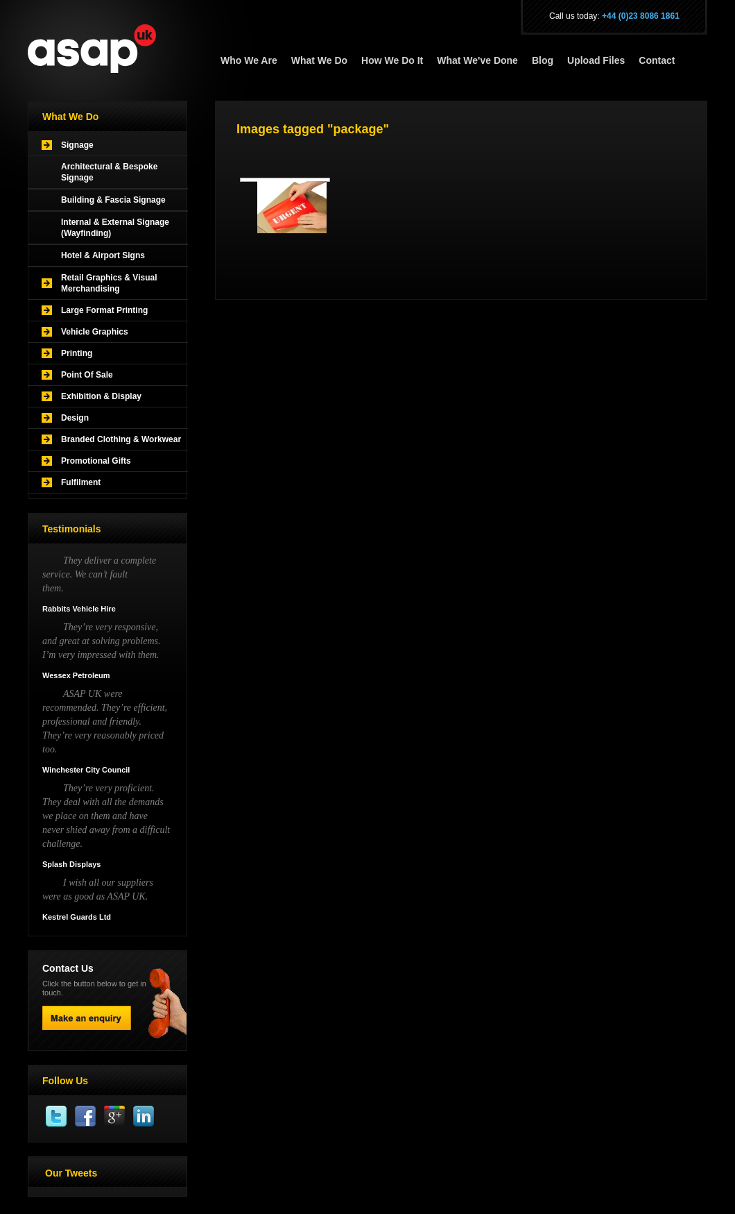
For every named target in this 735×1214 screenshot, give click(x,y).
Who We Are (248, 61)
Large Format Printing (104, 310)
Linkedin (144, 1117)
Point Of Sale (87, 375)
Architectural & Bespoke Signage (109, 172)
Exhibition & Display (101, 396)
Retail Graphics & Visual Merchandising (109, 283)
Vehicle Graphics (94, 332)
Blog (542, 61)
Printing (76, 353)
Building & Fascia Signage (113, 200)
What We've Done (477, 61)
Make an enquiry (86, 1018)
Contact (657, 61)
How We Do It (392, 61)
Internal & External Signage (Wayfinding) (115, 227)
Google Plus (115, 1117)
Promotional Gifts (96, 461)
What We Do (319, 61)
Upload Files (596, 61)
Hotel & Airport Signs (103, 255)
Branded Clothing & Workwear (121, 439)
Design (75, 418)
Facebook (86, 1117)
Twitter (57, 1117)
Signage (77, 145)
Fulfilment (81, 482)
